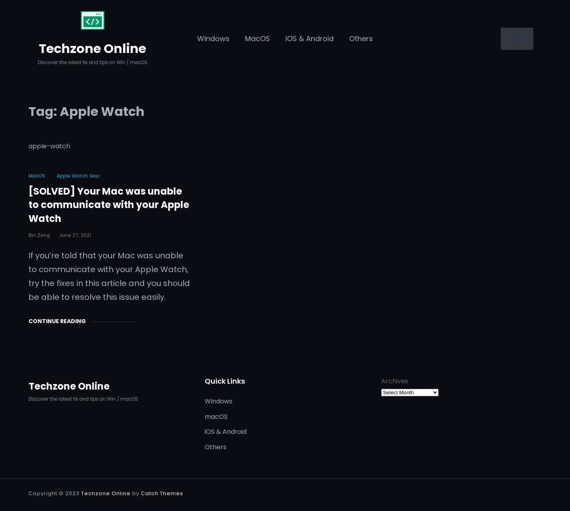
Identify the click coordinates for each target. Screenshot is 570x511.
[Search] (517, 39)
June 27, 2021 (75, 235)
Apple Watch (72, 175)
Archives (394, 381)
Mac (95, 175)
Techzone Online (92, 48)
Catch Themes (162, 493)
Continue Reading (57, 321)
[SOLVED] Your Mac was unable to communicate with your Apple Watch (108, 205)
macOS (36, 175)
